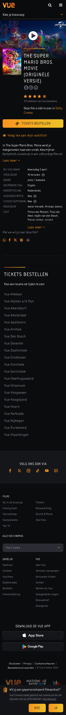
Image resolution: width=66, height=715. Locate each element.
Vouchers (8, 576)
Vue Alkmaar (13, 294)
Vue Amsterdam (15, 315)
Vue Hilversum (14, 386)
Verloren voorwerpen (47, 570)
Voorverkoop (10, 514)
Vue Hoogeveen (15, 393)
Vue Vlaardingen (16, 435)
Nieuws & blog (44, 508)
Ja (56, 708)
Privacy (27, 663)
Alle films (41, 520)
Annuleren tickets (46, 576)
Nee (37, 708)
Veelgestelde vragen (47, 594)
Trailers (40, 502)
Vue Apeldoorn (15, 322)
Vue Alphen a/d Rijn (19, 301)
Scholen (7, 570)
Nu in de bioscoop (13, 502)
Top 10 (6, 525)
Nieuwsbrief (42, 600)
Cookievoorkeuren (45, 663)
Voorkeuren (49, 699)
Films (6, 496)
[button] (33, 15)
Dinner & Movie (44, 514)
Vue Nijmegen (14, 421)
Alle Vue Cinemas (13, 536)
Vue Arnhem (13, 329)
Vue (38, 559)
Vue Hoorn (12, 407)
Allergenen (42, 605)
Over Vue (41, 565)
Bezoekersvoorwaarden (21, 667)
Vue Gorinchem (15, 371)
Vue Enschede (14, 364)
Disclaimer (14, 663)
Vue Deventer (13, 343)
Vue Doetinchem (15, 350)
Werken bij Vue (44, 588)
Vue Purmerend (15, 428)
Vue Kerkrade (14, 414)
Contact (40, 582)
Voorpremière (10, 520)
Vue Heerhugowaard (19, 378)
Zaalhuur (8, 565)
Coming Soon (10, 508)
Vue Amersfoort (15, 308)
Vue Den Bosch (15, 336)
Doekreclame (10, 582)
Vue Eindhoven (15, 357)
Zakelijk (8, 559)
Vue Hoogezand (15, 400)
